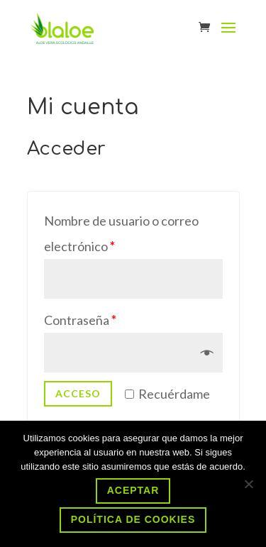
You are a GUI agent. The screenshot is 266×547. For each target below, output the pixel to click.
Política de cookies (133, 519)
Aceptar (133, 490)
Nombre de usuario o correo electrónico (121, 233)
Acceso (78, 393)
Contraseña (80, 320)
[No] (248, 484)
